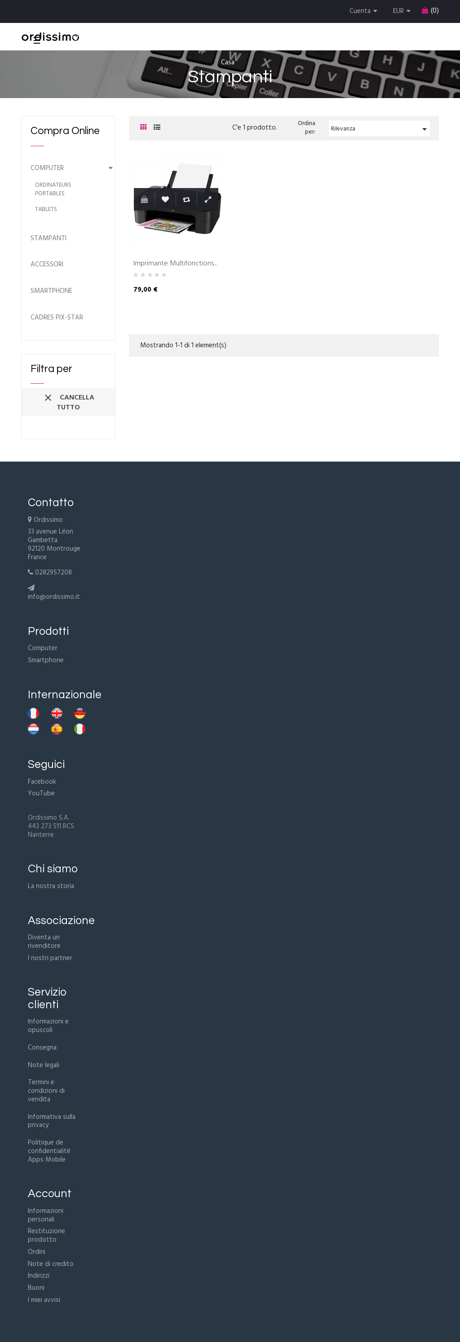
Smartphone (51, 291)
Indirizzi (38, 1275)
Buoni (36, 1288)
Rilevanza (380, 129)
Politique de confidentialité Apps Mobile (49, 1151)
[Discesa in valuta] (403, 11)
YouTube (41, 793)
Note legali (43, 1065)
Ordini (36, 1252)
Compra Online (65, 131)
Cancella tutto (68, 402)
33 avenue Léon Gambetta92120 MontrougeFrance (54, 544)
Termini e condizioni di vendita (46, 1091)
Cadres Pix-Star (57, 318)
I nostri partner (50, 958)
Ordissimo (48, 520)
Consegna (42, 1047)
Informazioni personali (45, 1215)
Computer (47, 168)
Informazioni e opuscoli (48, 1026)
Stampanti (48, 238)
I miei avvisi (44, 1300)
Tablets (46, 210)
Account (49, 1193)
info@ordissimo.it (54, 597)
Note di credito (51, 1264)
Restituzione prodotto (46, 1235)
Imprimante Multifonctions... (175, 264)
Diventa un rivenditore (44, 942)
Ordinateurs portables (53, 189)
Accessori (47, 264)
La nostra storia (51, 886)
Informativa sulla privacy (51, 1121)
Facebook (42, 781)
